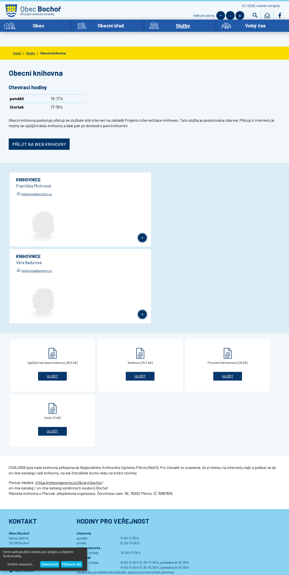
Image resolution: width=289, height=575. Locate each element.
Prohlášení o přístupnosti (95, 540)
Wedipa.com (22, 544)
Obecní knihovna (53, 44)
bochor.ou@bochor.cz (32, 437)
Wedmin (97, 544)
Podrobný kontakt (33, 460)
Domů (17, 44)
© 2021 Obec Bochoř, (28, 540)
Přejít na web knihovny (39, 135)
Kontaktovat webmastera (60, 540)
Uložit (36, 290)
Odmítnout (49, 564)
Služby (30, 44)
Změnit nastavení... (20, 564)
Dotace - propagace (25, 482)
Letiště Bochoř (21, 490)
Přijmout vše (71, 564)
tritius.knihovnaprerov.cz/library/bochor (68, 342)
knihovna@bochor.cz (37, 186)
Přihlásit (97, 521)
